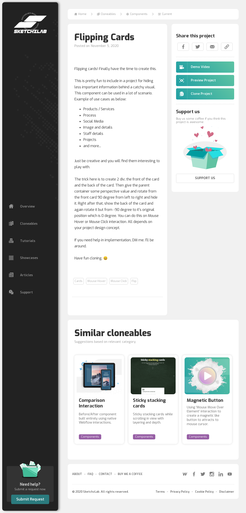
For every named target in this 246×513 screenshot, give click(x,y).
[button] (106, 14)
